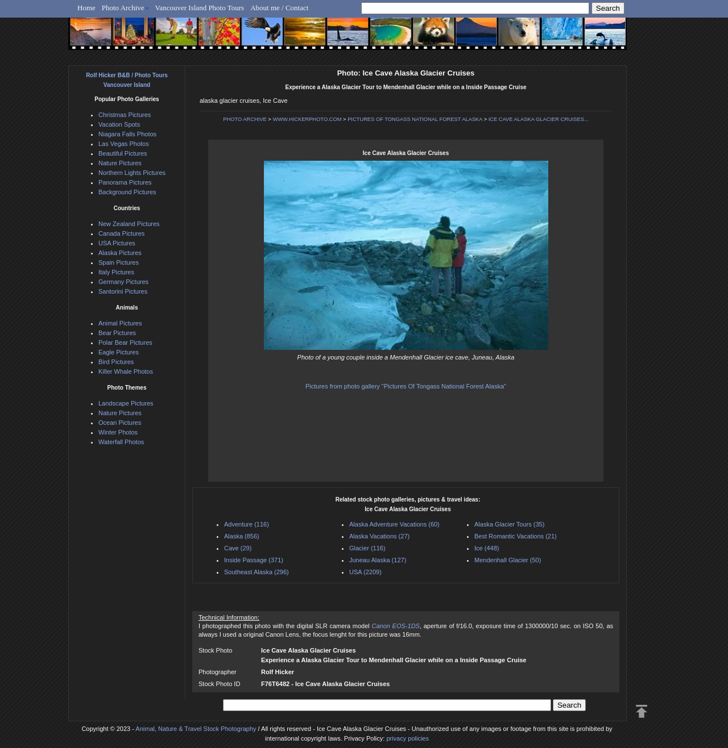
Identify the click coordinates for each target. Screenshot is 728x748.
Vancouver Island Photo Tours (200, 7)
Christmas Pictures (124, 114)
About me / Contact (279, 7)
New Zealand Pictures (129, 223)
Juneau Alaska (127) (377, 560)
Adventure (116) (246, 524)
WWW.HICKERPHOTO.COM (306, 119)
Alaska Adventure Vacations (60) (394, 524)
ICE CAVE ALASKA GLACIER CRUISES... (539, 119)
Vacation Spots (119, 124)
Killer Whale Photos (125, 371)
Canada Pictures (121, 233)
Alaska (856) (241, 536)
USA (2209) (365, 572)
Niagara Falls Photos (127, 134)
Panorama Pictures (125, 182)
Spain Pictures (118, 262)
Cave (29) (237, 548)
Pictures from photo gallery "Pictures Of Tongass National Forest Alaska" (405, 386)
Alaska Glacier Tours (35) (509, 524)
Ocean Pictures (119, 422)
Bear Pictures (117, 332)
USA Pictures (116, 243)
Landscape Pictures (126, 403)
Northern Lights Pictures (132, 172)
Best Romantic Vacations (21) (515, 536)
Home (86, 7)
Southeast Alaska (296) (256, 572)
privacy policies (407, 738)
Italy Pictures (116, 272)
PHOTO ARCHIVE (245, 119)
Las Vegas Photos (123, 143)
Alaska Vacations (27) (379, 536)
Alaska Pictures (120, 252)
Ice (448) (486, 548)
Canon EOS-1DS (395, 625)
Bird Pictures (116, 361)
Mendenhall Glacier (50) (507, 560)
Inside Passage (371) (253, 560)
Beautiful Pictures (122, 153)
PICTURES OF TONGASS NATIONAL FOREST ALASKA (415, 119)
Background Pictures (127, 192)
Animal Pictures (120, 323)
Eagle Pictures (118, 352)
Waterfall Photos (121, 441)
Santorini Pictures (122, 291)
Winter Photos (118, 432)
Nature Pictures (120, 163)
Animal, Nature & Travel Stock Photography (195, 728)
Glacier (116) (367, 548)
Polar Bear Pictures (125, 342)
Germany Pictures (123, 281)
